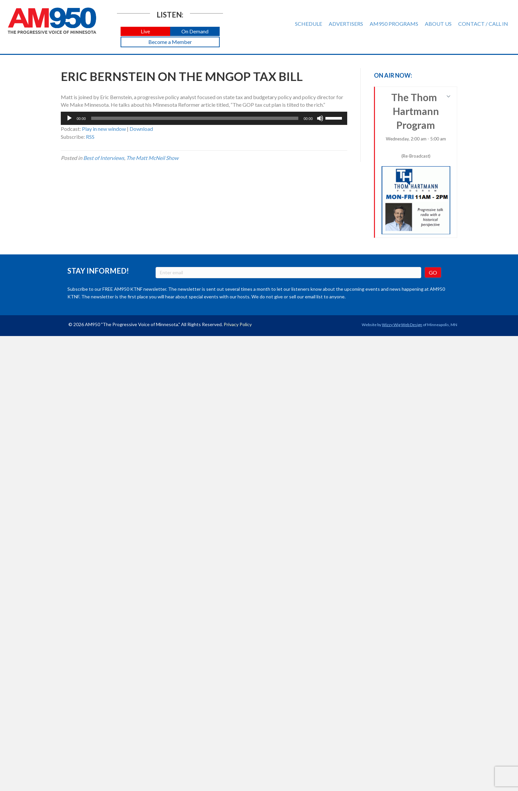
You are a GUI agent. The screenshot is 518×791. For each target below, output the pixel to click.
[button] (145, 31)
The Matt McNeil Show (152, 158)
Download (141, 129)
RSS (90, 136)
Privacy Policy (238, 324)
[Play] (69, 118)
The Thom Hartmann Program (416, 162)
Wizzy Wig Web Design (402, 324)
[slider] (194, 118)
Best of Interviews (103, 158)
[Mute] (320, 118)
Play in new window (104, 129)
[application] (204, 118)
